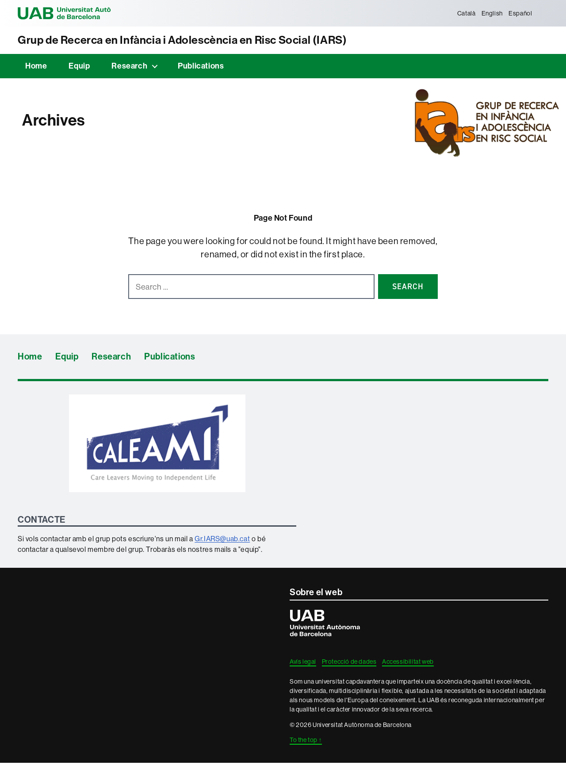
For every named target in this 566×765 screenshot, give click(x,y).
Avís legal (303, 664)
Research (129, 68)
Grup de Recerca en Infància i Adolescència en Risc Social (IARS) (212, 41)
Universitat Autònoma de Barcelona (80, 13)
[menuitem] (464, 13)
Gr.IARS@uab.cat (222, 540)
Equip (79, 68)
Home (36, 68)
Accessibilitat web (408, 664)
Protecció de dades (349, 664)
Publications (201, 68)
